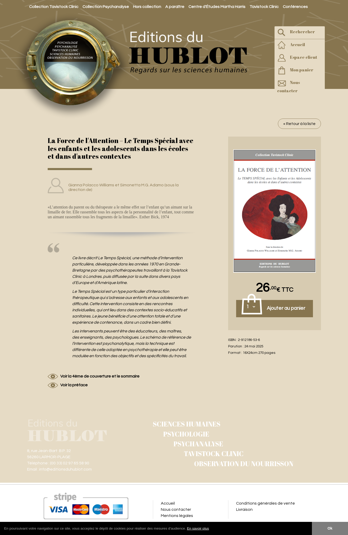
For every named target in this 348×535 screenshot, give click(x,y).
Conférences (295, 7)
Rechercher (296, 32)
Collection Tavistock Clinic (53, 7)
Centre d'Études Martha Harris (216, 7)
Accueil (291, 45)
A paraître (174, 7)
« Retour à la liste (299, 124)
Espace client (297, 57)
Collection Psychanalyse (105, 7)
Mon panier (295, 70)
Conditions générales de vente (265, 503)
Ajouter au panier (286, 308)
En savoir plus (198, 528)
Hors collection (147, 7)
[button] (211, 529)
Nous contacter (288, 86)
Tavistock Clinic (264, 7)
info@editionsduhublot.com (65, 469)
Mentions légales (177, 516)
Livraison (244, 509)
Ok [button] (329, 528)
